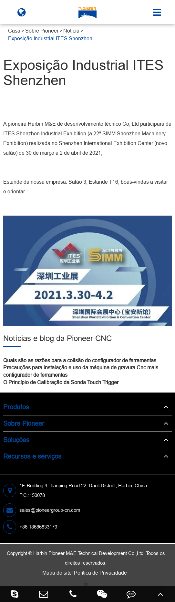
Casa (14, 31)
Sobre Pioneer (41, 31)
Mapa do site (57, 573)
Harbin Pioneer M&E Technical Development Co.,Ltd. (89, 553)
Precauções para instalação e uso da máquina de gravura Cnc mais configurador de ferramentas (80, 371)
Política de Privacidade (100, 573)
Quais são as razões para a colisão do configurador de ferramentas (79, 360)
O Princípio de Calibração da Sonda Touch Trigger (60, 382)
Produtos (16, 407)
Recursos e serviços (32, 456)
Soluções (16, 439)
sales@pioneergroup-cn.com (41, 510)
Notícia (71, 31)
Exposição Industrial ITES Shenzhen (50, 38)
